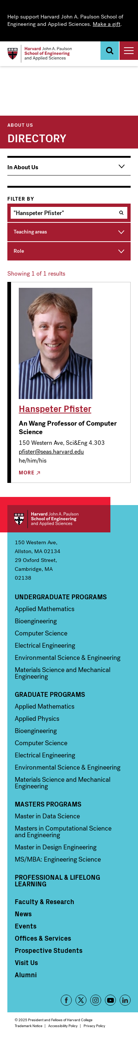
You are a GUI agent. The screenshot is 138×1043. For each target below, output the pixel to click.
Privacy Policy (94, 1025)
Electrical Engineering (45, 645)
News (23, 913)
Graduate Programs (50, 694)
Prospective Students (48, 950)
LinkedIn (125, 1000)
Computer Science (41, 633)
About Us (20, 124)
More (27, 473)
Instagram (95, 1000)
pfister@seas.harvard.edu (51, 452)
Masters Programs (48, 804)
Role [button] (19, 251)
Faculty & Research (44, 901)
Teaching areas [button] (30, 231)
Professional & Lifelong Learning (57, 880)
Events (25, 926)
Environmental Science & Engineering (67, 657)
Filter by (20, 199)
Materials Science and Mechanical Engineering (62, 673)
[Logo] (39, 54)
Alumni (26, 974)
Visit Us (26, 962)
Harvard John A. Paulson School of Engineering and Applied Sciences (58, 518)
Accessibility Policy (63, 1025)
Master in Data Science (47, 816)
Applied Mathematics (44, 609)
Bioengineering (36, 621)
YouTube (110, 1000)
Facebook (66, 1000)
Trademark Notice (28, 1025)
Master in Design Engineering (55, 847)
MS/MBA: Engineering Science (58, 859)
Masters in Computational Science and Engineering (63, 831)
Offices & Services (43, 938)
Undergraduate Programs (61, 596)
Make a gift (106, 24)
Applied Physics (37, 718)
